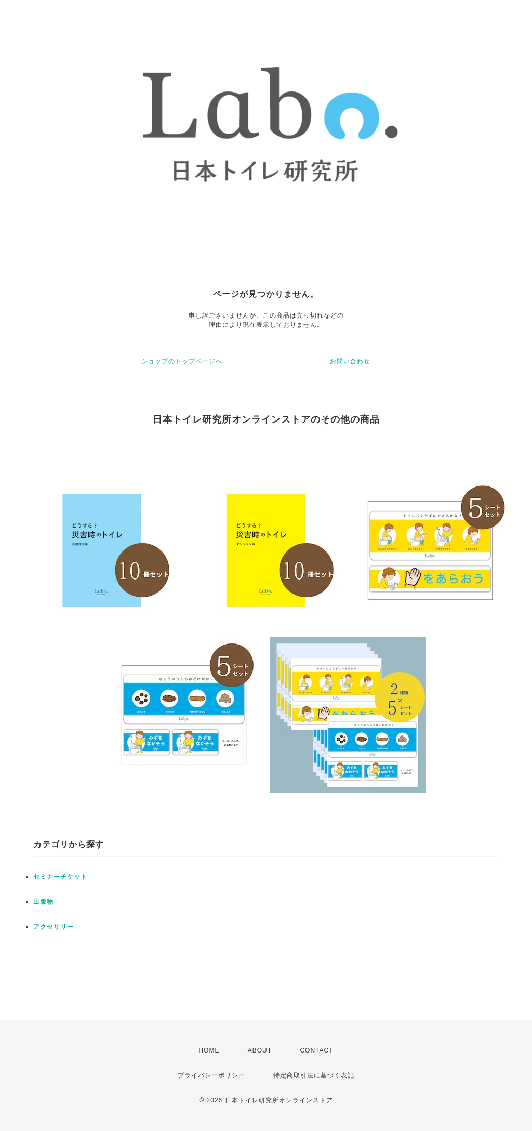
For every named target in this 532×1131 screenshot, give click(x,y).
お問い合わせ (350, 361)
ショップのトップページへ (181, 361)
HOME (208, 1050)
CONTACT (316, 1050)
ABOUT (260, 1050)
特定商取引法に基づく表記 (313, 1075)
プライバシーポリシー (211, 1075)
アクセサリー (53, 926)
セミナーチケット (60, 876)
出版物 (43, 901)
